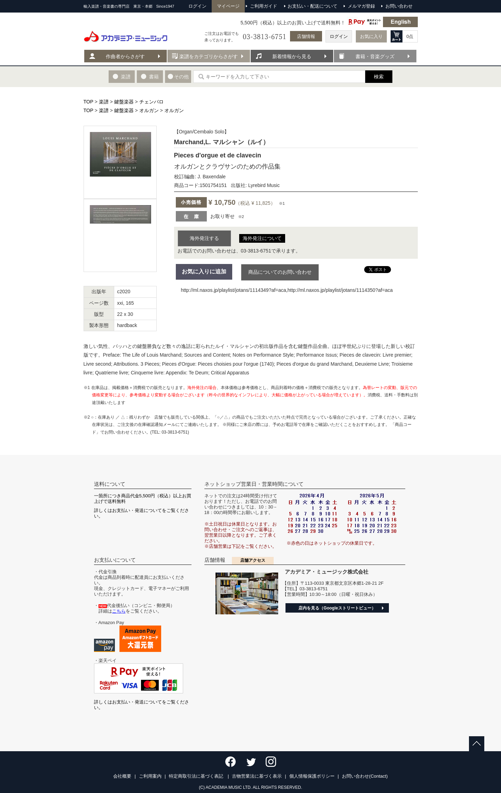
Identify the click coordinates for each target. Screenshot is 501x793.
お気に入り (371, 36)
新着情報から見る (291, 56)
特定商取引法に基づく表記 (197, 776)
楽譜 (104, 101)
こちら (119, 611)
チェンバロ (151, 101)
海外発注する (204, 238)
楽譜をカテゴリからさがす (208, 56)
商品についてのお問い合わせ (280, 272)
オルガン (149, 110)
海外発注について (262, 238)
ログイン (339, 36)
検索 (379, 76)
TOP (88, 101)
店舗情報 (306, 36)
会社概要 (122, 776)
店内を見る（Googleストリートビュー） (336, 608)
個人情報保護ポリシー (312, 776)
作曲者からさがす (125, 56)
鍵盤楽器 (124, 101)
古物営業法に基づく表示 (257, 776)
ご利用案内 (150, 776)
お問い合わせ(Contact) (365, 776)
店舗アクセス (252, 560)
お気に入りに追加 (204, 271)
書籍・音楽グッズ (374, 56)
